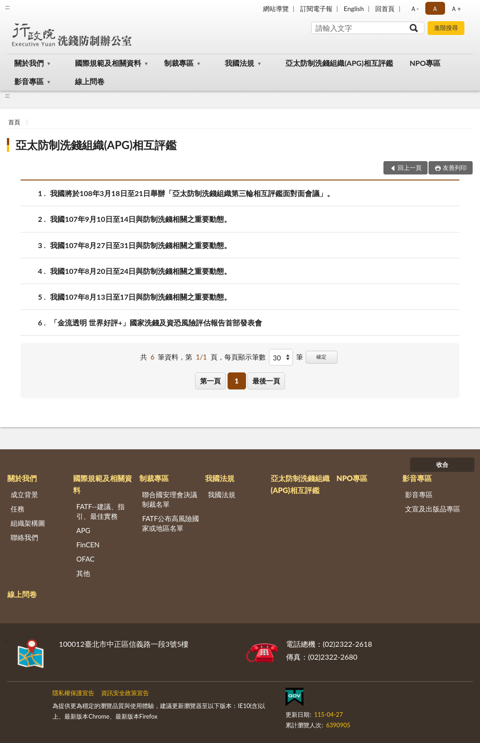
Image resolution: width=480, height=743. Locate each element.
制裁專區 (179, 62)
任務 (17, 509)
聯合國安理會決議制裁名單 (169, 499)
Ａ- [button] (414, 8)
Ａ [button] (435, 8)
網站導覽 (276, 8)
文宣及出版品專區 (432, 509)
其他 (83, 573)
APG (83, 530)
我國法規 (239, 62)
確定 (321, 357)
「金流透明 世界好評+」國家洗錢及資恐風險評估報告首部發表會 (156, 322)
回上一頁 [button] (410, 167)
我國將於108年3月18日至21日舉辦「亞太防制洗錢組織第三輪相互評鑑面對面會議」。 (192, 193)
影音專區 (29, 81)
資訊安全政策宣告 (125, 693)
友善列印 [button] (455, 167)
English (354, 8)
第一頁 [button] (210, 381)
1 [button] (236, 381)
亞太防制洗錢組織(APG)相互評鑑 (339, 62)
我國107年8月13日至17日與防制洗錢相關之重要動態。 (140, 296)
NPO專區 (425, 62)
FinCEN (87, 544)
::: (7, 7)
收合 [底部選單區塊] (442, 464)
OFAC (85, 559)
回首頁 (384, 8)
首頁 (14, 122)
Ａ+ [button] (456, 8)
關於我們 (29, 62)
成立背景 (24, 494)
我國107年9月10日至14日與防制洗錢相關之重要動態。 (140, 219)
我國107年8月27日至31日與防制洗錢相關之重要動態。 (140, 245)
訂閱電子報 (316, 8)
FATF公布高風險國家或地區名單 (170, 523)
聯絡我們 (24, 537)
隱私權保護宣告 (73, 693)
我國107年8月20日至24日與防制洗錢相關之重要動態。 (140, 271)
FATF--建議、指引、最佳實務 (100, 511)
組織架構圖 (28, 523)
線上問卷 (89, 81)
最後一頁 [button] (266, 381)
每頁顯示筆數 (245, 357)
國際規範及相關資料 (108, 62)
